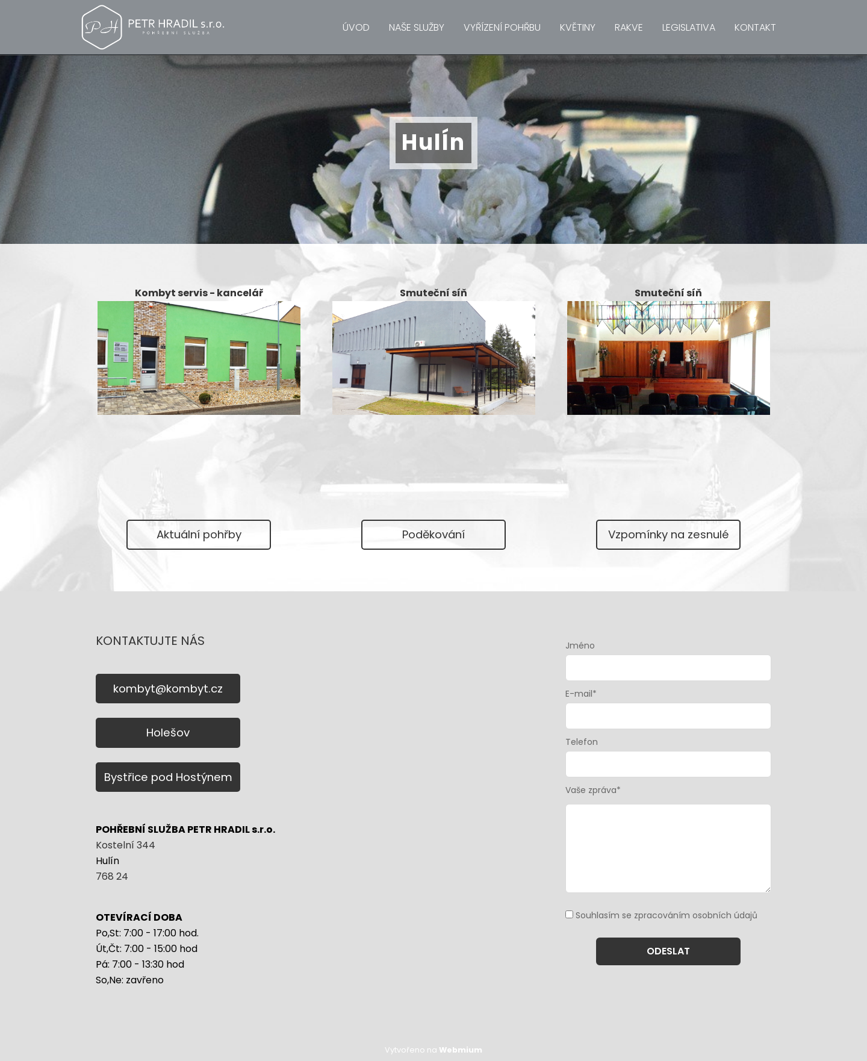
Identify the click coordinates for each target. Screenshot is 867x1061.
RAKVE (629, 27)
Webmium (460, 1050)
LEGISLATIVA (688, 27)
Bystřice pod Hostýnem (168, 777)
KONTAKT (755, 27)
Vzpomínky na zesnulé (668, 534)
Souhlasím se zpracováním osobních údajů (666, 915)
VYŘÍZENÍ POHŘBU (502, 27)
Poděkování (433, 534)
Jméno (580, 645)
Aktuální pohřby (199, 534)
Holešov (168, 732)
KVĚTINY (577, 27)
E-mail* (581, 694)
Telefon (581, 742)
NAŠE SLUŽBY (416, 27)
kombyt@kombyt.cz (168, 688)
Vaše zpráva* (593, 790)
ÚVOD (356, 27)
